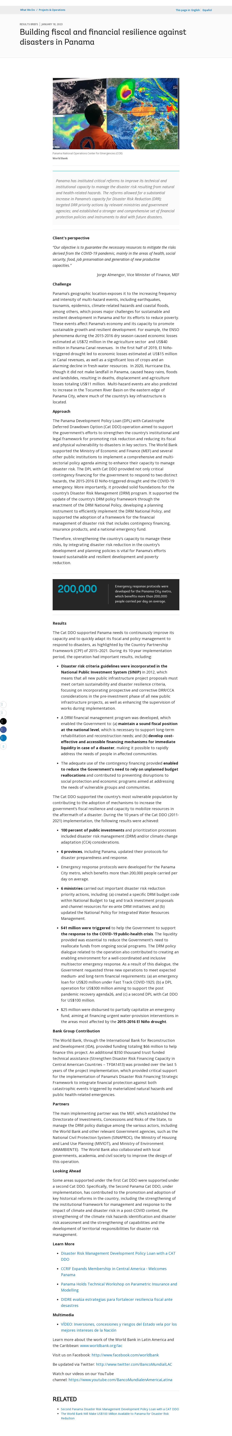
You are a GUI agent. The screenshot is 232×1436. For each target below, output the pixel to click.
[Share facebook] (3, 729)
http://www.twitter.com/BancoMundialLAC (134, 1364)
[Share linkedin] (3, 738)
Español (207, 10)
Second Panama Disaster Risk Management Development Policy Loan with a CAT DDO (120, 1409)
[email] (3, 704)
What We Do (27, 10)
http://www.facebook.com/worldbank (125, 1354)
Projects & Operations (52, 10)
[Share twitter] (3, 721)
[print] (3, 713)
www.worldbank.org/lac (101, 1345)
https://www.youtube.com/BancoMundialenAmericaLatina (120, 1379)
